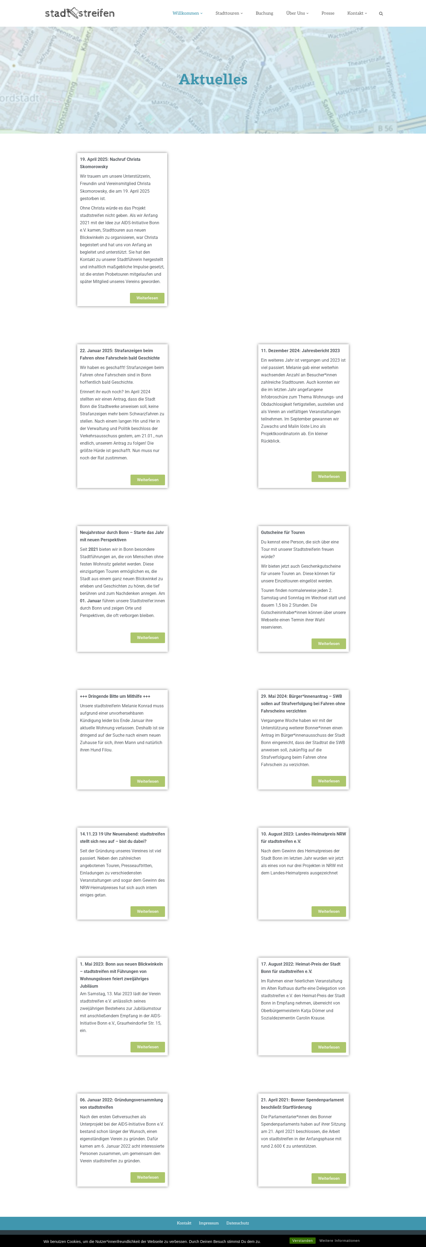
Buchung (264, 13)
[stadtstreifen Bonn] (79, 13)
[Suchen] (381, 13)
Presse (328, 13)
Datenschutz (238, 1226)
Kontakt (184, 1226)
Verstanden (302, 1241)
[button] (201, 13)
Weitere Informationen (339, 1241)
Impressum (209, 1226)
